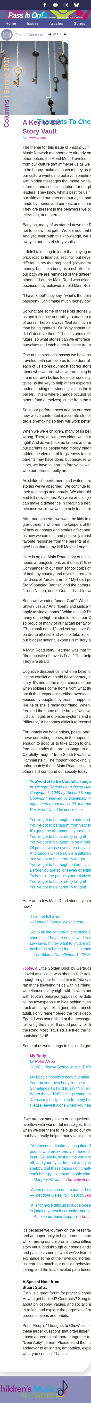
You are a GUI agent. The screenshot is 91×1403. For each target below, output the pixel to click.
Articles (56, 23)
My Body (38, 1056)
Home (11, 23)
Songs (79, 23)
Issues (33, 23)
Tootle (28, 968)
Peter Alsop (36, 138)
